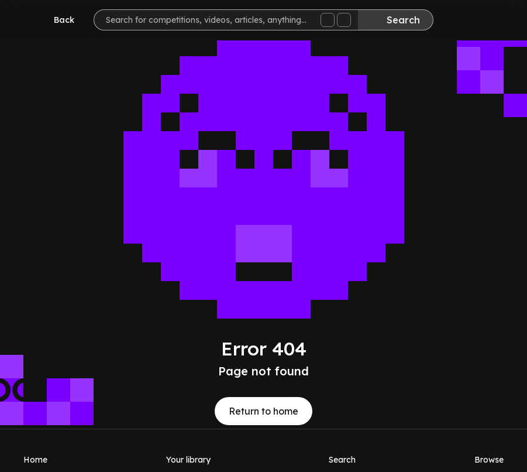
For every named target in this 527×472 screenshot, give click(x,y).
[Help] (494, 21)
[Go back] (56, 19)
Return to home (263, 411)
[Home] (35, 450)
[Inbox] (459, 21)
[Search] (395, 20)
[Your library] (188, 450)
